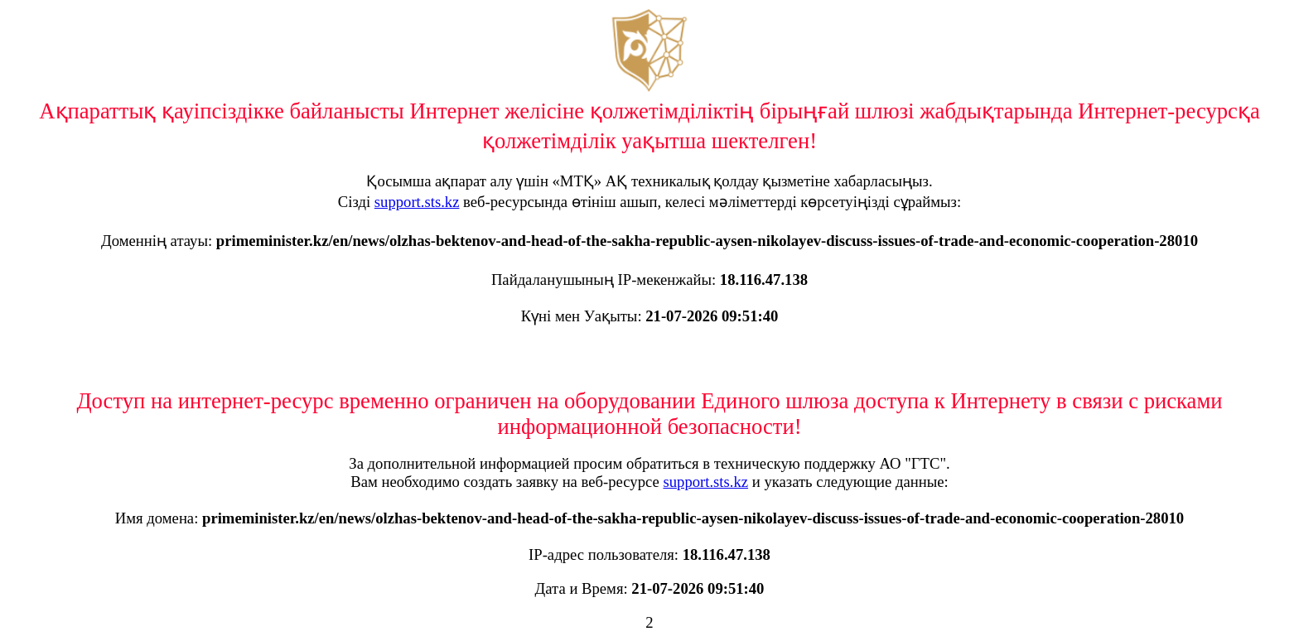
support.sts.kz (417, 201)
